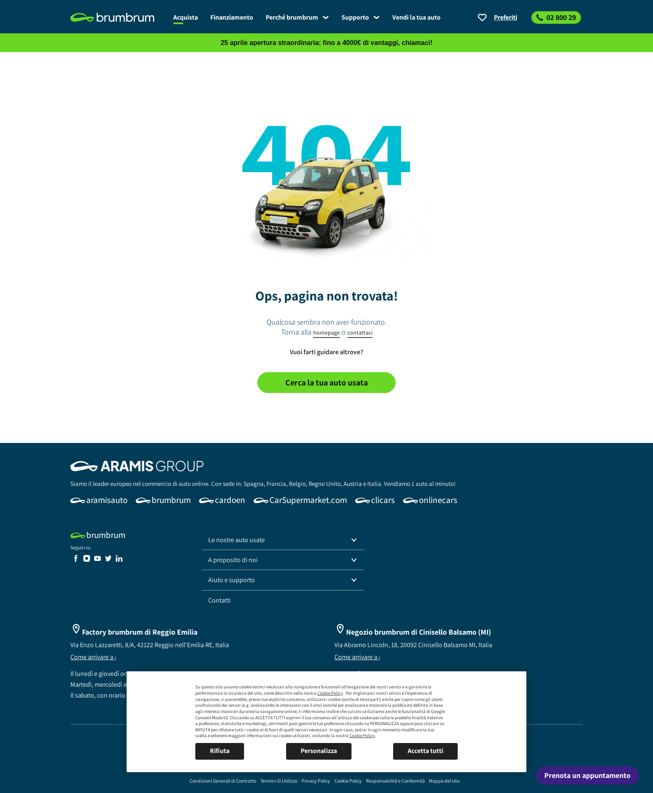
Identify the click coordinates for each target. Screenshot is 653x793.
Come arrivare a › (93, 657)
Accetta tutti (425, 750)
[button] (283, 540)
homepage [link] (326, 332)
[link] (118, 17)
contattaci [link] (359, 332)
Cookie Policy (330, 693)
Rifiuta (219, 750)
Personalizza (319, 750)
